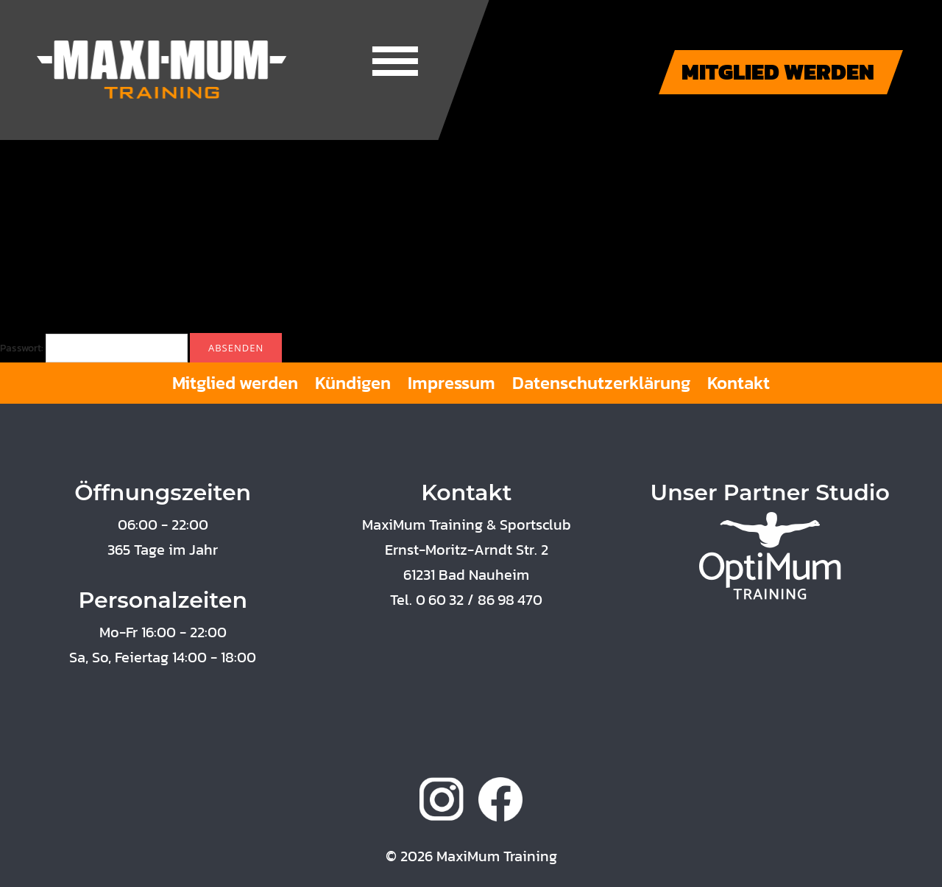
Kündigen (353, 383)
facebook (500, 799)
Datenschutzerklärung (601, 383)
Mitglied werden (235, 383)
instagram (441, 799)
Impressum (451, 383)
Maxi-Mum (162, 70)
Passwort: (94, 348)
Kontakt (738, 383)
